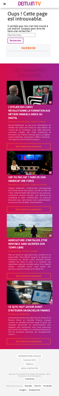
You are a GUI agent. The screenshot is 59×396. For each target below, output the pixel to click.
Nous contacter (29, 368)
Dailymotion (34, 390)
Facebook (47, 386)
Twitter (37, 386)
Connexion (29, 379)
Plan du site (29, 360)
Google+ (23, 390)
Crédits (30, 364)
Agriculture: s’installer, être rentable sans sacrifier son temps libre (27, 244)
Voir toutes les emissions (29, 146)
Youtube (28, 386)
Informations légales (29, 356)
